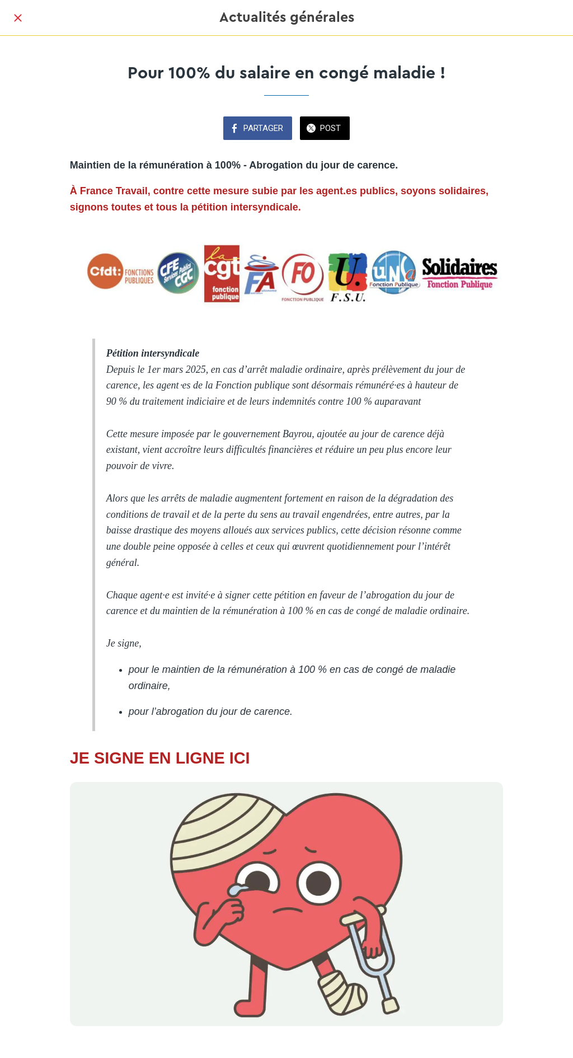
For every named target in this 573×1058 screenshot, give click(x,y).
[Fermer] (18, 18)
